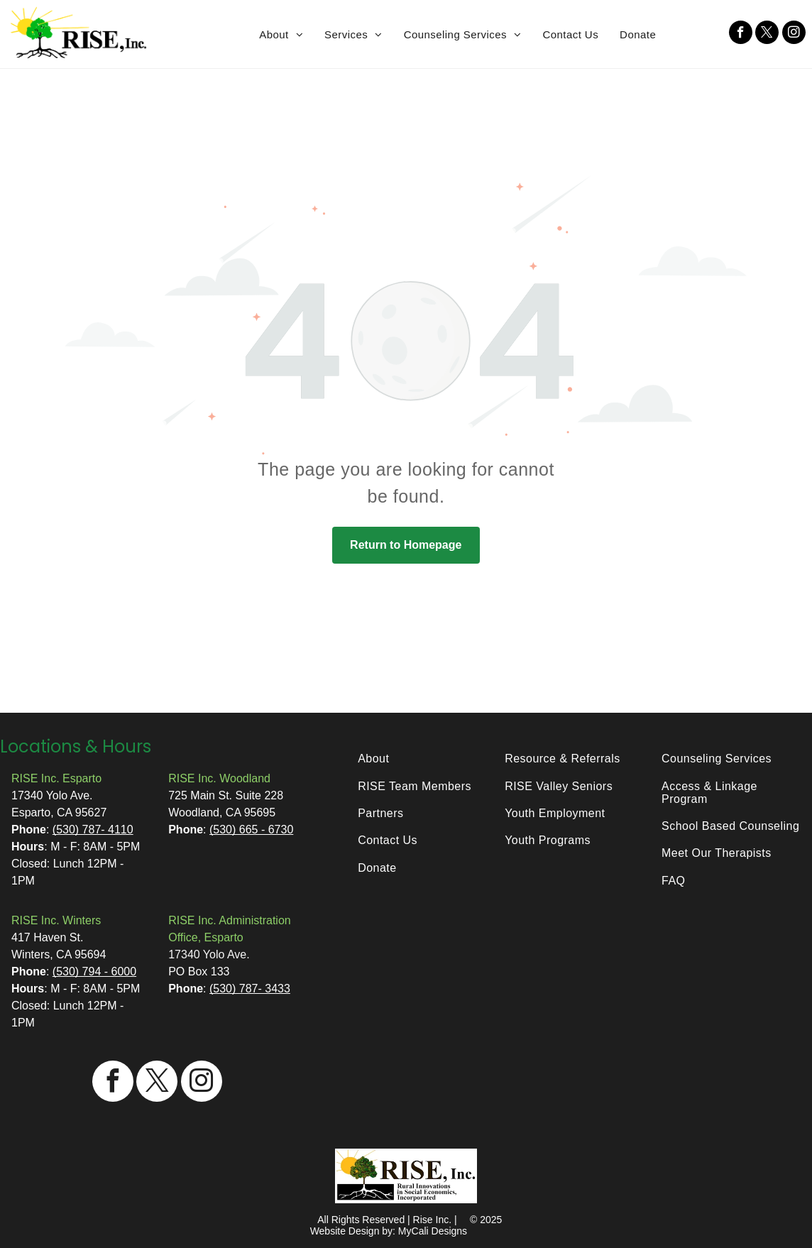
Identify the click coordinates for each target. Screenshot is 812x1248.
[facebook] (740, 34)
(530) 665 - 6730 (251, 829)
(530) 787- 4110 (93, 829)
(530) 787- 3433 (249, 988)
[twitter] (767, 34)
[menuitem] (281, 34)
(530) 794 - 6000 (94, 971)
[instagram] (794, 34)
